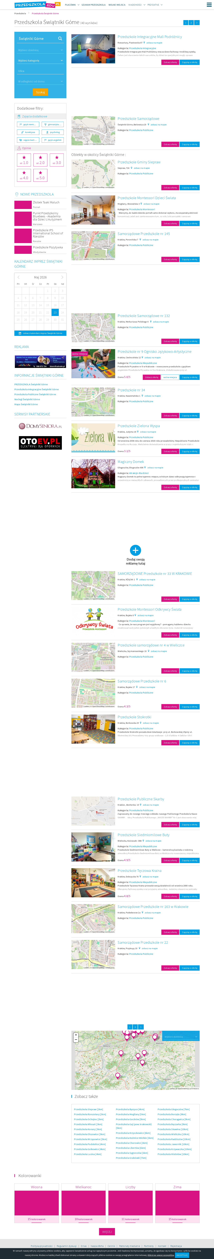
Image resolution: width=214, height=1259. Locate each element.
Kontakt (162, 1245)
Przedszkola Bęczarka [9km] (173, 1124)
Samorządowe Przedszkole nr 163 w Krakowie (153, 906)
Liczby (130, 1187)
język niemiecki (30, 124)
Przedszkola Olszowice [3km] (89, 1134)
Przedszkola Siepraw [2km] (88, 1109)
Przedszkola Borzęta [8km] (172, 1114)
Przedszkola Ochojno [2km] (89, 1119)
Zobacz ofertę (170, 62)
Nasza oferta (97, 1245)
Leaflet (86, 144)
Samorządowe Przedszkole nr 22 (143, 942)
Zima (177, 1187)
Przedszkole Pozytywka (48, 247)
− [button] (76, 1040)
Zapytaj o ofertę (189, 62)
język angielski (54, 140)
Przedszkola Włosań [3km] (88, 1124)
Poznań (36, 207)
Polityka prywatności (42, 1245)
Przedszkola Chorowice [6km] (132, 1142)
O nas (84, 1245)
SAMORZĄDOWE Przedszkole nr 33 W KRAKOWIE (155, 573)
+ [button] (76, 1035)
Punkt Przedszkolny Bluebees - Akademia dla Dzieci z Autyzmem (47, 216)
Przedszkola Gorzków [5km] (131, 1119)
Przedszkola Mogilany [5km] (131, 1114)
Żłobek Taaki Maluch (46, 202)
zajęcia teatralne (31, 140)
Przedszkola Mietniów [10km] (173, 1154)
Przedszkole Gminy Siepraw (139, 162)
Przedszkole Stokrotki (134, 717)
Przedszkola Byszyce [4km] (130, 1109)
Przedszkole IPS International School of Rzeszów (48, 233)
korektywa (30, 132)
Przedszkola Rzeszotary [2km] (90, 1114)
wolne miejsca (79, 353)
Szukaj (40, 92)
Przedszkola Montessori (142, 209)
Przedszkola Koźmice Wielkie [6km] (135, 1137)
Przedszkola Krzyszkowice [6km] (133, 1132)
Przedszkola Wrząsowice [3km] (90, 1139)
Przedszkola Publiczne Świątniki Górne (35, 394)
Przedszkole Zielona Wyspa (139, 425)
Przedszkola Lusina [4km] (88, 1154)
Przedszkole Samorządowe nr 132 (144, 315)
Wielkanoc (83, 1187)
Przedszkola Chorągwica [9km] (174, 1119)
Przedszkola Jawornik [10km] (173, 1144)
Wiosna (36, 1187)
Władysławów (39, 252)
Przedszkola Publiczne (141, 130)
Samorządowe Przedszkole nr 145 (144, 233)
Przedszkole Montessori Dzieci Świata (147, 197)
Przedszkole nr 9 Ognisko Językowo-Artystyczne (155, 351)
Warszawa (37, 224)
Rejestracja (176, 1245)
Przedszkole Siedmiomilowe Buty (143, 834)
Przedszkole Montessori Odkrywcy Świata (150, 609)
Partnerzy (149, 1245)
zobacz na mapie (154, 42)
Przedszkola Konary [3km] (88, 1129)
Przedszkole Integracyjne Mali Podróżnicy (150, 36)
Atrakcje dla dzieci (139, 473)
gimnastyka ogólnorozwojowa (56, 124)
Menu (209, 4)
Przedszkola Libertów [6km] (131, 1147)
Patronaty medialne (129, 1245)
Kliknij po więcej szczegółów (161, 1255)
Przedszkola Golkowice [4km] (89, 1149)
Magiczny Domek (131, 461)
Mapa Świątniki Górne (26, 404)
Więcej (107, 1232)
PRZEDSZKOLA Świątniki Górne (31, 384)
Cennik (111, 1245)
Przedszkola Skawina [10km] (173, 1129)
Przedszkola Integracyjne (142, 48)
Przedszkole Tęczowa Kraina (140, 870)
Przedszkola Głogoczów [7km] (174, 1109)
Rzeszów (37, 241)
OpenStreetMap (98, 144)
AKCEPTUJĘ (182, 1255)
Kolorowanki (29, 1175)
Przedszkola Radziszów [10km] (174, 1139)
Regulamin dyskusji (67, 1245)
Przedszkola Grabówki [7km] (131, 1157)
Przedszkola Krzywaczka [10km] (175, 1149)
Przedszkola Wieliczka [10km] (173, 1134)
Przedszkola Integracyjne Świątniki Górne (36, 389)
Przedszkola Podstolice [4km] (90, 1144)
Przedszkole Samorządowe (138, 118)
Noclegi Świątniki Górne (27, 399)
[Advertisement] (135, 92)
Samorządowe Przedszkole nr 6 (142, 681)
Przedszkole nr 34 (131, 390)
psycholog (55, 132)
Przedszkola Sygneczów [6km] (132, 1152)
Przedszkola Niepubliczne (143, 362)
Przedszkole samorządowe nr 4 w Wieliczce (151, 645)
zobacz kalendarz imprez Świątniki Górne (42, 333)
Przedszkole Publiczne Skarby (141, 799)
